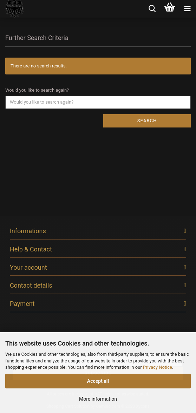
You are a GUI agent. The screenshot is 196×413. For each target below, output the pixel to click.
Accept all (98, 381)
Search (147, 120)
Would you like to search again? (37, 90)
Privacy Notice (157, 367)
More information (98, 399)
